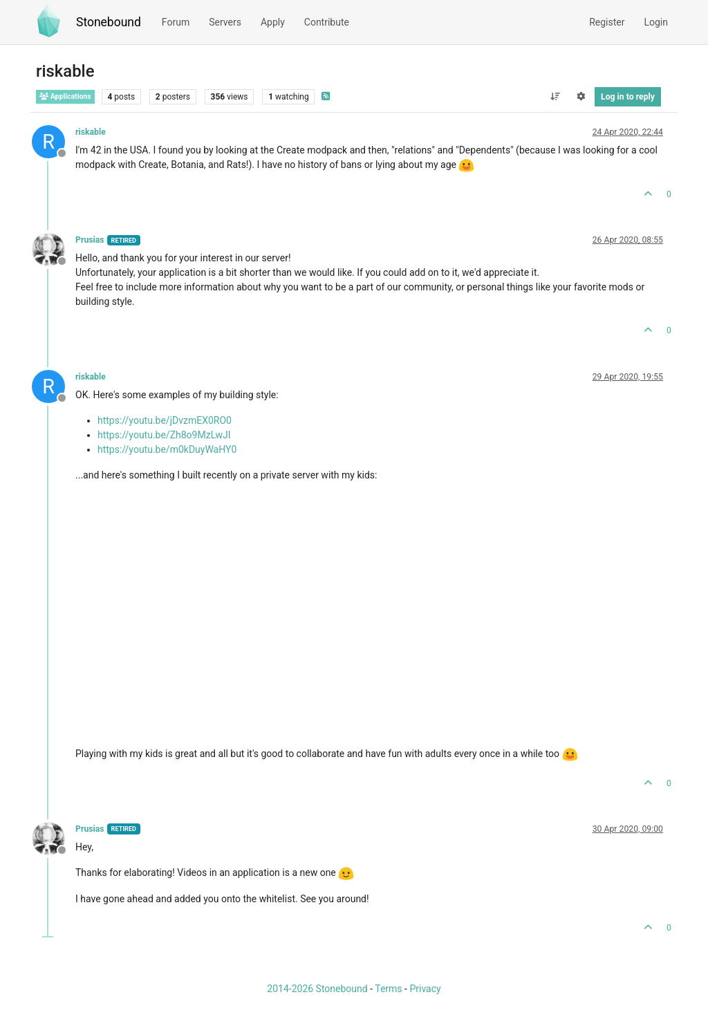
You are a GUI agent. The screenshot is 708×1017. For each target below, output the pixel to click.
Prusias (89, 240)
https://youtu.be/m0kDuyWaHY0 (166, 449)
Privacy (424, 988)
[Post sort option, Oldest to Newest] (554, 96)
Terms (388, 988)
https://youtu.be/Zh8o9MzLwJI (164, 434)
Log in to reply (628, 97)
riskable (90, 132)
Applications (65, 96)
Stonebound (108, 22)
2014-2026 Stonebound (317, 988)
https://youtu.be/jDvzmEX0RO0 (164, 420)
